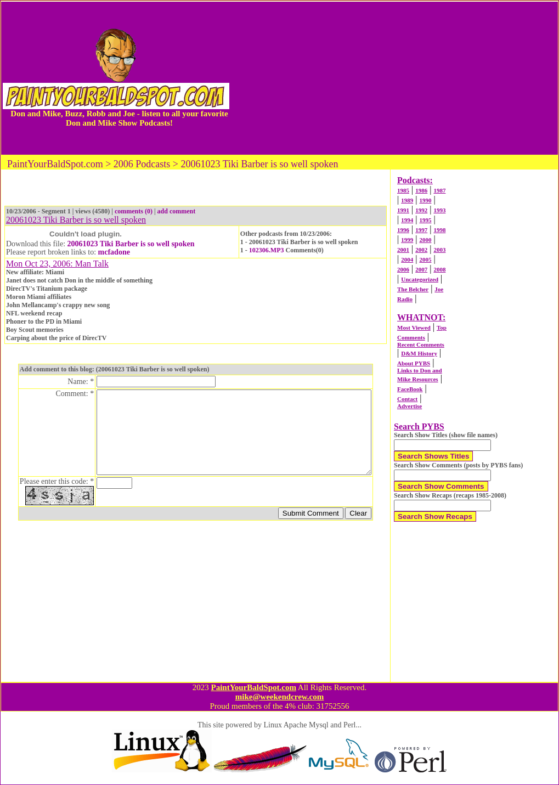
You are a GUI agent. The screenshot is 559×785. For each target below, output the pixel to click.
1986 (421, 190)
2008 (439, 269)
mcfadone (114, 252)
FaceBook (409, 389)
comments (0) (134, 211)
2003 (439, 249)
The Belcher (412, 289)
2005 (425, 259)
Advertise (409, 406)
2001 (403, 249)
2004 (407, 259)
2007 (421, 269)
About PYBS (413, 363)
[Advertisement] (394, 78)
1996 (403, 230)
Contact (407, 399)
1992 (421, 210)
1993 (439, 210)
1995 (425, 220)
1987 (439, 190)
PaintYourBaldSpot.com (253, 687)
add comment (176, 211)
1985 (403, 190)
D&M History (419, 353)
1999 (407, 239)
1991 (403, 210)
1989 (407, 200)
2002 (421, 249)
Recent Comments (420, 344)
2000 (425, 239)
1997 (421, 230)
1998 (439, 230)
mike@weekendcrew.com (279, 696)
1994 (407, 220)
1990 (425, 200)
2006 (403, 269)
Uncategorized (419, 279)
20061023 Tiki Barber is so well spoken (131, 244)
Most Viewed (414, 327)
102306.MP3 (266, 250)
